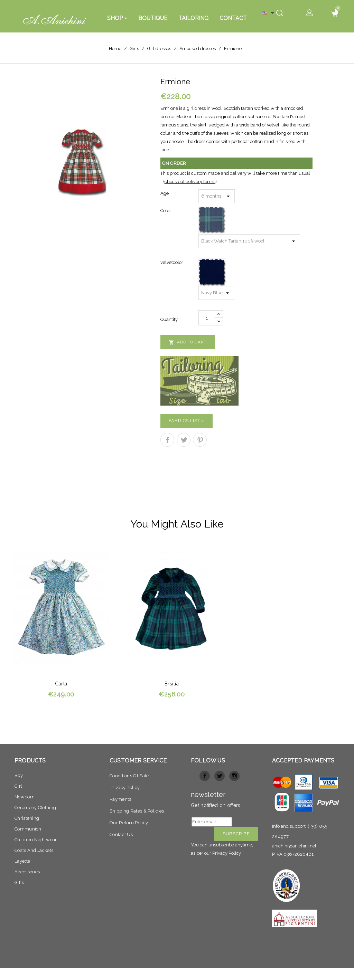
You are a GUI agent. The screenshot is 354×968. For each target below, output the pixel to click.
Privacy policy (125, 787)
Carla (61, 683)
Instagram (234, 776)
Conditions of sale (129, 775)
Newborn (25, 796)
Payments (120, 799)
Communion (28, 829)
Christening (27, 818)
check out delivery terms (190, 181)
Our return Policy (129, 822)
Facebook (204, 776)
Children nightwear (36, 839)
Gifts (19, 882)
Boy (19, 775)
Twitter (219, 776)
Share (167, 439)
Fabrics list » (186, 420)
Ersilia (172, 683)
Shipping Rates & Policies (137, 811)
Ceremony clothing (35, 807)
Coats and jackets (34, 850)
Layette (22, 861)
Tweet (183, 439)
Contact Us (121, 834)
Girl (18, 786)
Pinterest (199, 439)
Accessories (27, 871)
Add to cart (188, 342)
